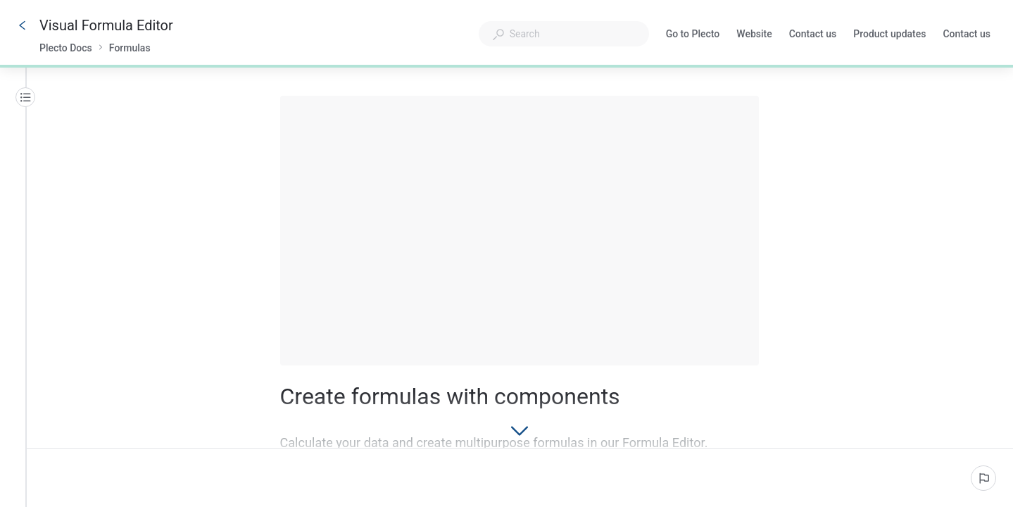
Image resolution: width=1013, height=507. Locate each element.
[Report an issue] (983, 478)
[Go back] (22, 25)
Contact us (813, 35)
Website (754, 35)
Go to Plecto (693, 35)
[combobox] (564, 33)
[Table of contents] (25, 97)
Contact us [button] (966, 33)
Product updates (889, 35)
